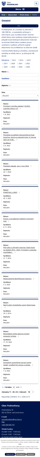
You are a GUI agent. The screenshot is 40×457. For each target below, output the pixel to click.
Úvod (3, 15)
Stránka (8, 387)
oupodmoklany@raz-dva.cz (12, 419)
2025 (20, 67)
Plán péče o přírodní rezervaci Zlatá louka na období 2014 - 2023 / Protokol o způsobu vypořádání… (19, 249)
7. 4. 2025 (6, 371)
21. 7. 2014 (7, 258)
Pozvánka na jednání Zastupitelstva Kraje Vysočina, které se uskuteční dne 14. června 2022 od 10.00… (19, 137)
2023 (5, 67)
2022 (28, 63)
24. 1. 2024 (7, 172)
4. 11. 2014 (7, 227)
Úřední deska (24, 15)
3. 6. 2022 (6, 145)
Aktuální (6, 124)
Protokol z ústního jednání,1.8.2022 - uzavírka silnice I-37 (17, 107)
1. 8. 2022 (6, 114)
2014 (21, 60)
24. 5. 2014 (7, 313)
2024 (13, 67)
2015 (29, 60)
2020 (13, 63)
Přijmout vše (10, 454)
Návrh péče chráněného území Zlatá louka (19, 306)
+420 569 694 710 (8, 425)
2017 (5, 63)
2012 (14, 60)
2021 (20, 63)
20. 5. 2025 (7, 198)
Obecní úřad (12, 15)
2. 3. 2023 (6, 284)
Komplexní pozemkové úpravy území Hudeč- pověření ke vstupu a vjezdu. (18, 363)
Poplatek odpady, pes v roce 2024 (17, 166)
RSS (28, 26)
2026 (28, 67)
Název (5, 72)
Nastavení (31, 454)
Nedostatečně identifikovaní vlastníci (19, 279)
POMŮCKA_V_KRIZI (11, 192)
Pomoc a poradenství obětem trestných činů (18, 220)
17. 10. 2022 (7, 342)
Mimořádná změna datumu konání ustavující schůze (16, 335)
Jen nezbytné (21, 454)
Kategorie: (5, 60)
